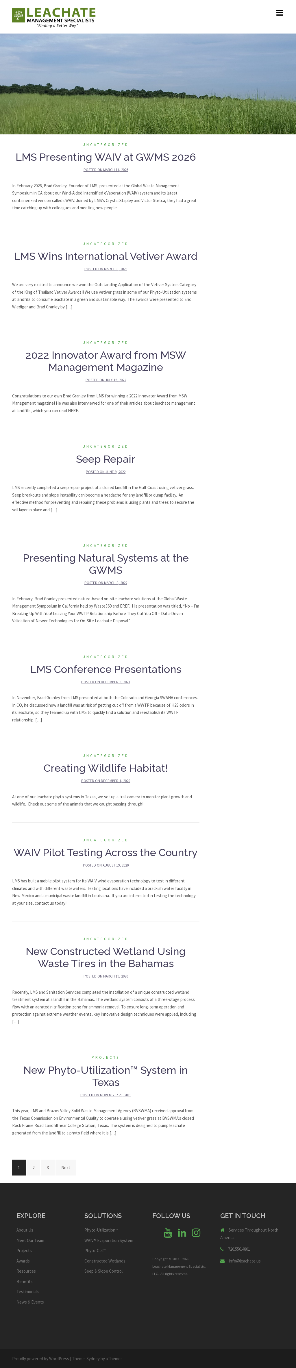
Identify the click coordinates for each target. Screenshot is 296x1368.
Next (65, 1167)
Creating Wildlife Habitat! (106, 768)
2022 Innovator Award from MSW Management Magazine (105, 361)
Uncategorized (106, 144)
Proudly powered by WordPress (40, 1358)
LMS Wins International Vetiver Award (105, 256)
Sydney (93, 1358)
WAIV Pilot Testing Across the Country (106, 852)
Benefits (24, 1281)
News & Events (30, 1302)
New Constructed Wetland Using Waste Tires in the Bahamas (106, 957)
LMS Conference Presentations (105, 669)
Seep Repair (105, 459)
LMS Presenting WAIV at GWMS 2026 (106, 157)
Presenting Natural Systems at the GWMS (106, 564)
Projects (106, 1057)
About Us (24, 1230)
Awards (23, 1261)
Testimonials (27, 1291)
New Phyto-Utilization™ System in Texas (105, 1076)
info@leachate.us (245, 1261)
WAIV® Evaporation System (108, 1240)
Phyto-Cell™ (95, 1250)
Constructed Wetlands (104, 1261)
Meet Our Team (30, 1240)
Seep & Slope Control (103, 1271)
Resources (26, 1271)
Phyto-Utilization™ (101, 1230)
